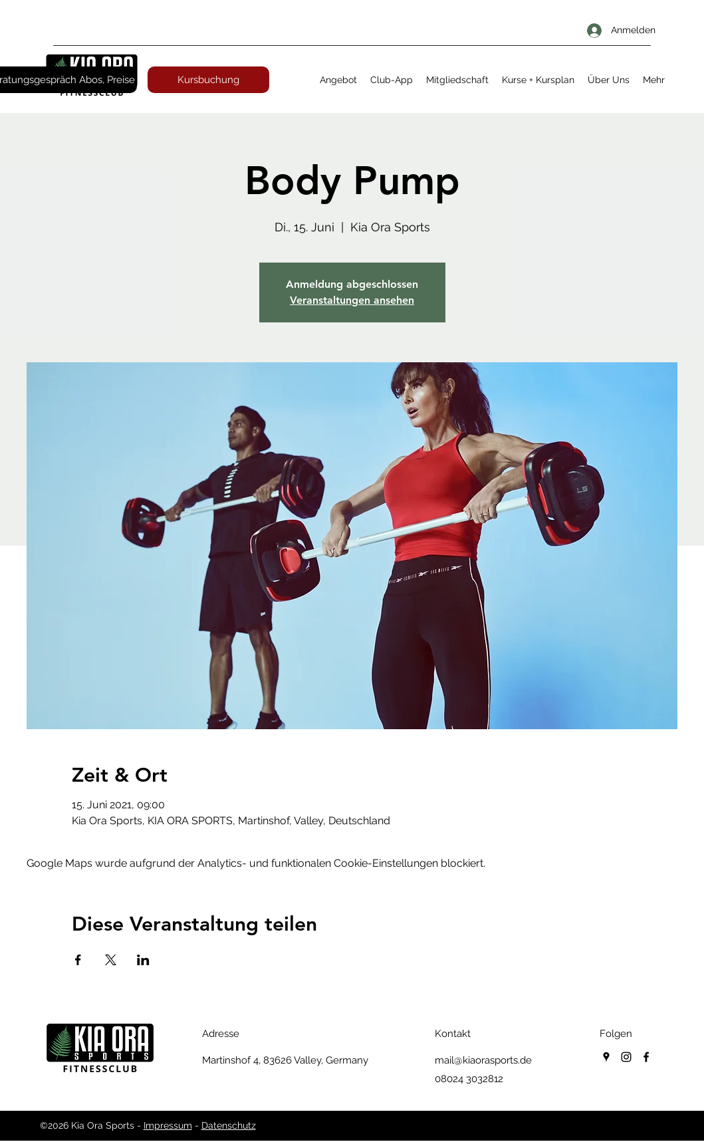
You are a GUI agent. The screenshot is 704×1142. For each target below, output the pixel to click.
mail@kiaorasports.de (483, 1060)
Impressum (168, 1125)
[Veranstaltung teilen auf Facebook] (78, 960)
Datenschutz (228, 1125)
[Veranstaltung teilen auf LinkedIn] (143, 960)
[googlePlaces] (606, 1057)
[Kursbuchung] (208, 79)
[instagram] (626, 1057)
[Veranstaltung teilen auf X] (110, 960)
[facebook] (646, 1057)
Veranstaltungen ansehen (352, 300)
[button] (338, 80)
